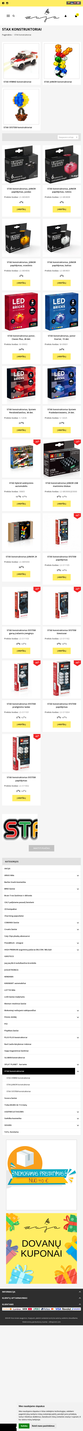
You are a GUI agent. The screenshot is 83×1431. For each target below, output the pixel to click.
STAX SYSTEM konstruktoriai (19, 1091)
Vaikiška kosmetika (12, 1118)
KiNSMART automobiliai (15, 983)
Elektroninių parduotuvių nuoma (35, 1322)
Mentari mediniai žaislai (15, 1003)
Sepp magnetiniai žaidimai (16, 1051)
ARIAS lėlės (9, 875)
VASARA (8, 1125)
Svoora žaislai (10, 1098)
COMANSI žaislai (11, 922)
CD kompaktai (10, 909)
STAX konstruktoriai (14, 1071)
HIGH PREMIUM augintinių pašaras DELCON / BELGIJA (28, 949)
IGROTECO (9, 956)
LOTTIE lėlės (9, 990)
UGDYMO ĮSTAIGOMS (14, 1111)
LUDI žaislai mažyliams (14, 997)
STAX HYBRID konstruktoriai (18, 1078)
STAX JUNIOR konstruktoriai (18, 1084)
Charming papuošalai (14, 916)
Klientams (8, 1304)
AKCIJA (7, 868)
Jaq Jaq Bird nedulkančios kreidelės (20, 963)
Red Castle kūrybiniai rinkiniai (17, 1044)
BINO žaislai (9, 888)
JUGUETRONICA (11, 970)
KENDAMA (8, 976)
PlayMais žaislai (11, 1030)
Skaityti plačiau (41, 848)
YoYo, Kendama (11, 1132)
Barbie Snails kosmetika (15, 882)
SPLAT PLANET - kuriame (15, 1064)
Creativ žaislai (10, 929)
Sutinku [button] (24, 1426)
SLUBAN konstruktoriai (14, 1057)
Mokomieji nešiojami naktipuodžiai (20, 1010)
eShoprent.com (55, 1322)
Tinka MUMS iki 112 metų (15, 1105)
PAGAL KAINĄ (10, 1017)
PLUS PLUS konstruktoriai (15, 1037)
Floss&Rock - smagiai (13, 943)
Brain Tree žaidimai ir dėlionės (18, 895)
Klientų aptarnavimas (14, 1298)
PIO (6, 1024)
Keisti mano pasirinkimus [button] (43, 1426)
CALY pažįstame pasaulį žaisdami (19, 902)
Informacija (8, 1291)
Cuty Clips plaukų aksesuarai (17, 936)
